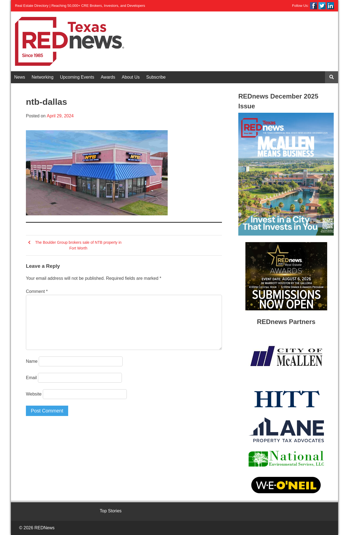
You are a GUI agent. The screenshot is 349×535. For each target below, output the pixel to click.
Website (34, 394)
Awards (108, 77)
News (19, 77)
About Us (131, 77)
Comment (37, 291)
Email (31, 377)
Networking (42, 77)
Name (32, 361)
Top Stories (111, 511)
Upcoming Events (77, 77)
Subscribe (156, 77)
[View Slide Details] (286, 174)
